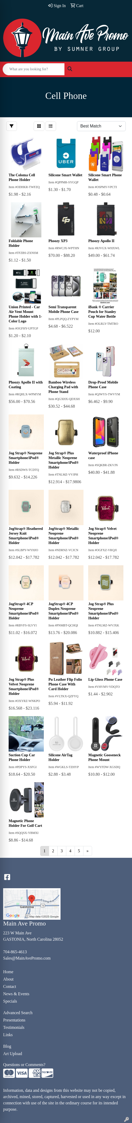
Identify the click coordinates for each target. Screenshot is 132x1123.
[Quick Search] (34, 69)
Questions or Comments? (24, 1064)
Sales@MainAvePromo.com (27, 958)
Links (8, 1034)
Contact (9, 986)
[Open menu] (121, 69)
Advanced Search (17, 1012)
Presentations (14, 1020)
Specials (10, 1001)
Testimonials (14, 1027)
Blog (7, 1046)
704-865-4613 (15, 952)
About (8, 979)
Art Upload (12, 1053)
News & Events (16, 994)
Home (8, 972)
